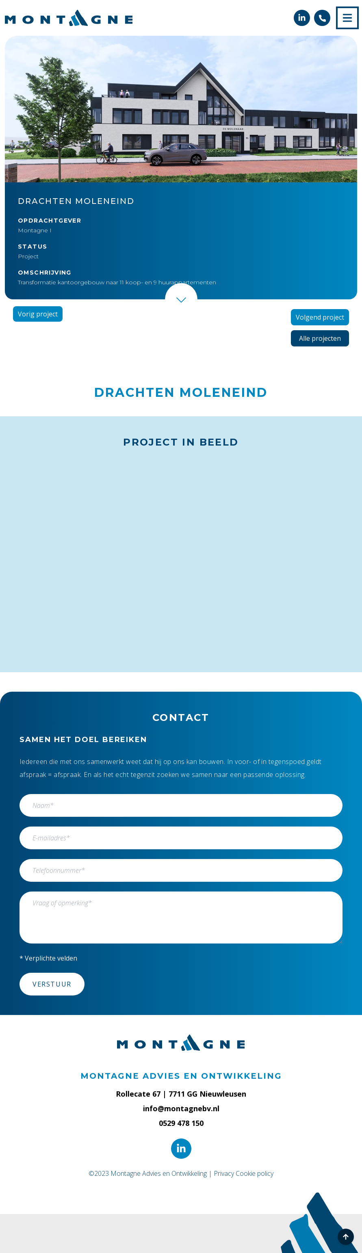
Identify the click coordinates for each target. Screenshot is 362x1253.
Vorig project (38, 313)
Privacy (224, 1173)
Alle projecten (320, 338)
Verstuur (52, 984)
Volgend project (320, 317)
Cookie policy (254, 1173)
